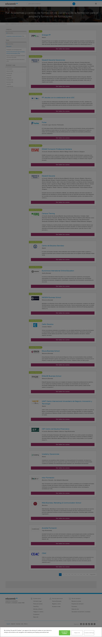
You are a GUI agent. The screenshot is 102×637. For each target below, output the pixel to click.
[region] (51, 632)
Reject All (77, 633)
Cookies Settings (89, 633)
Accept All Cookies (64, 632)
